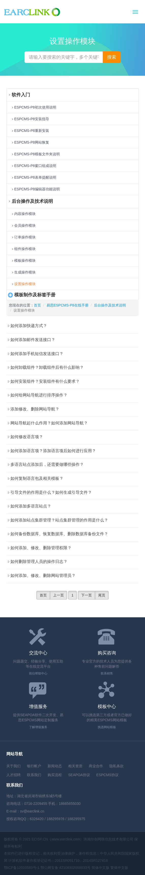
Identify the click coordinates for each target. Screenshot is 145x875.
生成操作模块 (25, 272)
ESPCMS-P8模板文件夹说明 (37, 154)
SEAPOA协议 (79, 775)
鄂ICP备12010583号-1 (21, 868)
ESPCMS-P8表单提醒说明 (35, 177)
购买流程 (55, 775)
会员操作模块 (25, 225)
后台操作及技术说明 (110, 305)
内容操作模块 (25, 214)
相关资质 (75, 766)
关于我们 (13, 766)
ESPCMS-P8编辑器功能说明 (37, 189)
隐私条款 (116, 766)
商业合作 (96, 766)
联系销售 (107, 673)
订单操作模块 (25, 237)
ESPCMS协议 (107, 775)
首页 (37, 305)
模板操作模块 (25, 260)
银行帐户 (34, 766)
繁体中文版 (119, 868)
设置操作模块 (25, 284)
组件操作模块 (25, 249)
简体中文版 (100, 868)
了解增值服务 (38, 727)
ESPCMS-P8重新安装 (31, 131)
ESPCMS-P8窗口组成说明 (35, 166)
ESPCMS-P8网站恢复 (31, 142)
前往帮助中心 (38, 673)
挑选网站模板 (107, 727)
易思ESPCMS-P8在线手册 (68, 305)
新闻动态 (55, 766)
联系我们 (34, 775)
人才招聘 (13, 775)
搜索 (111, 57)
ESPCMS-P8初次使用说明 (35, 107)
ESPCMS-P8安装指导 (31, 119)
